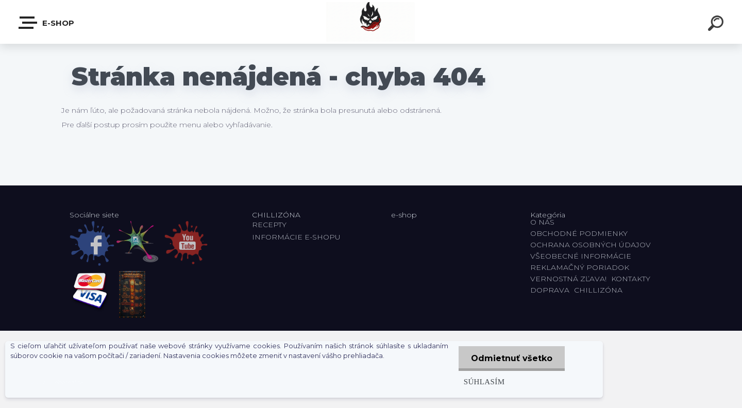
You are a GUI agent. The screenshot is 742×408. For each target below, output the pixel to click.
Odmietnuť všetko (511, 358)
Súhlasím (483, 381)
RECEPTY (271, 224)
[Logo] (371, 22)
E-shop (47, 22)
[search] (717, 25)
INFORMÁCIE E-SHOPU (296, 237)
